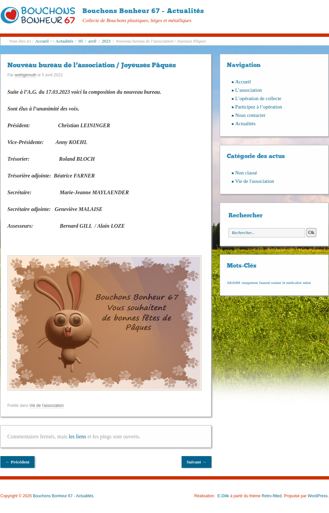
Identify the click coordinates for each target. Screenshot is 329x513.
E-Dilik (223, 496)
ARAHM (233, 283)
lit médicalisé (292, 283)
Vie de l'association (46, 405)
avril (92, 41)
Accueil (42, 41)
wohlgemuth (26, 75)
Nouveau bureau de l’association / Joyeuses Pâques (91, 65)
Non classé (246, 172)
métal (307, 283)
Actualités (64, 41)
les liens (77, 436)
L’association (248, 90)
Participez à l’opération (258, 106)
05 (81, 41)
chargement (249, 283)
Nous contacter (250, 115)
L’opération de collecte (258, 98)
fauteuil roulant (270, 283)
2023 (106, 41)
